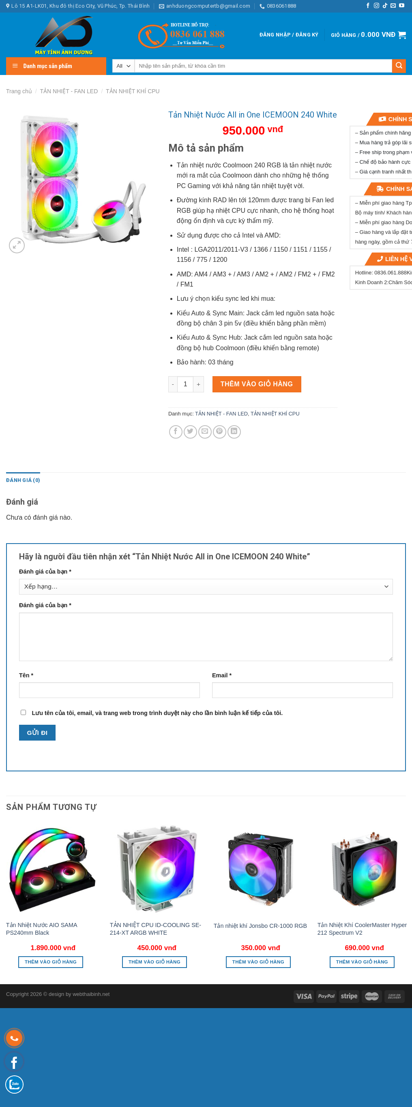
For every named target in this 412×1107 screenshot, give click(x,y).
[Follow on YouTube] (401, 6)
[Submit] (399, 66)
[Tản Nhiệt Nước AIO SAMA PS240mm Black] (53, 869)
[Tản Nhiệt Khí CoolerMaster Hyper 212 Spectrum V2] (365, 869)
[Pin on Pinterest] (219, 432)
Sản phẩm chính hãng (385, 133)
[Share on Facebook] (175, 432)
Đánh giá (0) (23, 480)
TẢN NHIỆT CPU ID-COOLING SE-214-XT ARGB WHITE (155, 929)
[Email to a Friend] (205, 432)
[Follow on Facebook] (368, 6)
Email (222, 675)
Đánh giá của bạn (45, 571)
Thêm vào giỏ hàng (257, 384)
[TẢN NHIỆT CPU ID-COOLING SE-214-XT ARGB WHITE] (157, 869)
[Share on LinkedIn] (234, 432)
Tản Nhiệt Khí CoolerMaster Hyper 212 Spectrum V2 (362, 929)
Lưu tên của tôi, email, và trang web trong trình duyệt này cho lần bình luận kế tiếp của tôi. (157, 713)
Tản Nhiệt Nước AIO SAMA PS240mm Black (41, 929)
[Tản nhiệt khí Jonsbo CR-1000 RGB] (261, 869)
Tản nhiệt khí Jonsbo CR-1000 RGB (260, 926)
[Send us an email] (393, 6)
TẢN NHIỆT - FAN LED (69, 91)
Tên (26, 675)
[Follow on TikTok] (385, 6)
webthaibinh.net (91, 994)
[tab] (23, 480)
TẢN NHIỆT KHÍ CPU (133, 91)
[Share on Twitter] (190, 432)
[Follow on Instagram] (376, 6)
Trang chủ (19, 91)
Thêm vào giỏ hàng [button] (51, 961)
